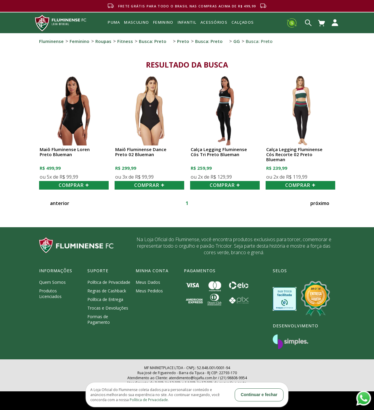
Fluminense (51, 41)
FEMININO (163, 22)
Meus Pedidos (149, 291)
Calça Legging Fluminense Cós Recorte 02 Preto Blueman (294, 154)
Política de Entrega (105, 299)
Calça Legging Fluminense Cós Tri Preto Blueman (219, 152)
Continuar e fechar (259, 394)
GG (236, 41)
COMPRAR (74, 185)
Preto (183, 41)
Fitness (125, 41)
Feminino (79, 41)
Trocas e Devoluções (107, 308)
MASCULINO (136, 22)
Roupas (103, 41)
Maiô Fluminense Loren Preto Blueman (65, 152)
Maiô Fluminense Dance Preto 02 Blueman (140, 152)
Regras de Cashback (106, 291)
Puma (114, 29)
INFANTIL (187, 22)
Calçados (243, 22)
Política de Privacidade (108, 282)
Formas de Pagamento (98, 319)
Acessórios (213, 35)
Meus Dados (148, 282)
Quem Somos (52, 282)
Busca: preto (152, 41)
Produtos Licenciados (50, 293)
